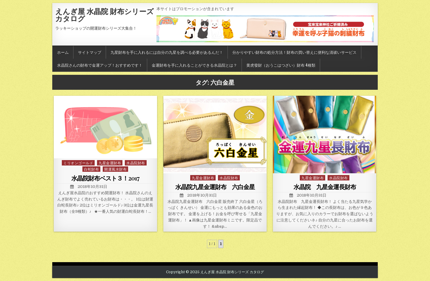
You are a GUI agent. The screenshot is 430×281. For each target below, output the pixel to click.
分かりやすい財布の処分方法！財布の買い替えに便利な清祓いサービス (294, 52)
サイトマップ (89, 52)
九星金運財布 (110, 162)
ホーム (63, 52)
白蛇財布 (91, 168)
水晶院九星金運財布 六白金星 (215, 187)
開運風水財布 (115, 168)
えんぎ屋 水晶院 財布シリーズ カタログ (104, 14)
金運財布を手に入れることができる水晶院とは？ (194, 65)
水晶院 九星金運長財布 (325, 187)
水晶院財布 (135, 162)
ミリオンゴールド (78, 162)
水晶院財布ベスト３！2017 (105, 178)
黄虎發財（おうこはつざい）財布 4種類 (280, 65)
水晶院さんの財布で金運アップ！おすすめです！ (99, 65)
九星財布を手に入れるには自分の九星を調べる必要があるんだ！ (166, 52)
